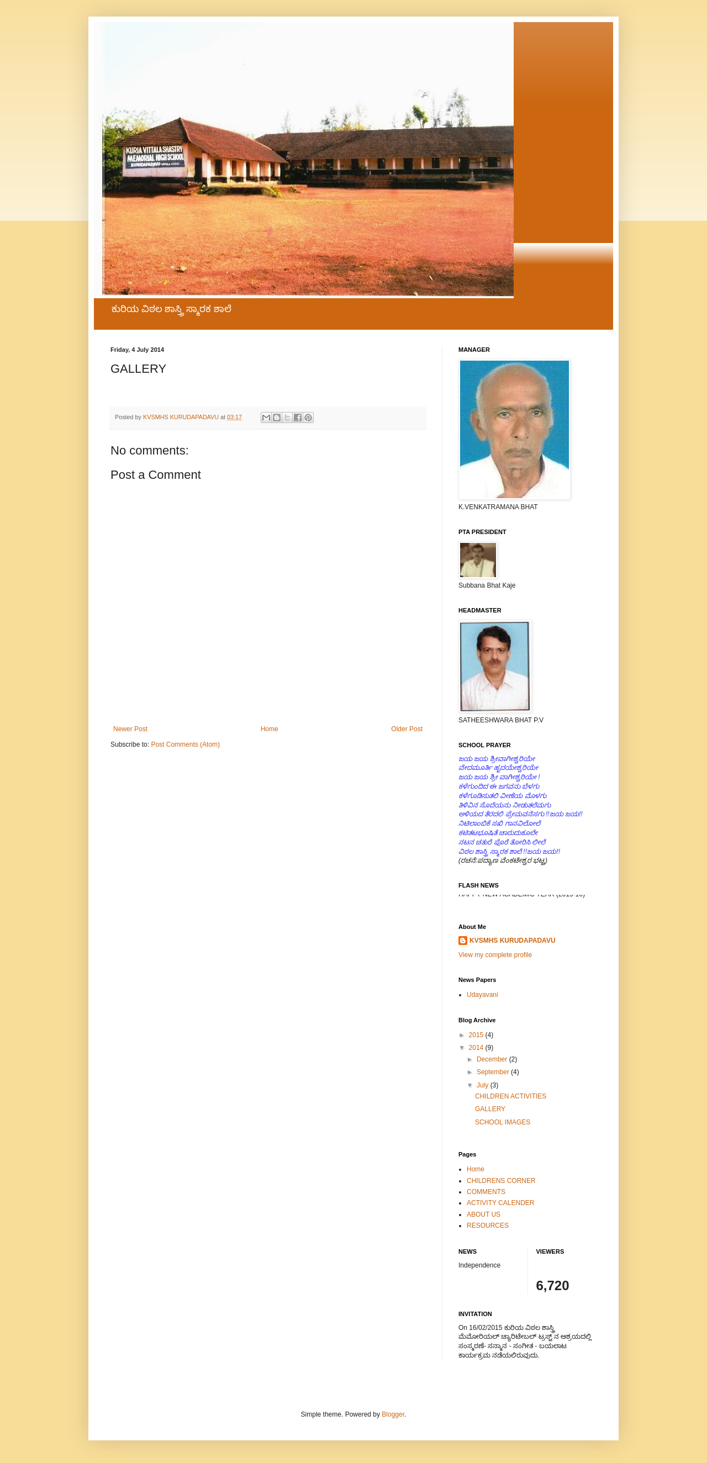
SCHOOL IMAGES (502, 1122)
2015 (477, 1035)
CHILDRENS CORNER (501, 1181)
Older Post (407, 729)
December (493, 1059)
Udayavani (482, 995)
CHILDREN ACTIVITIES (510, 1096)
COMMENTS (486, 1192)
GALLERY (490, 1109)
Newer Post (130, 729)
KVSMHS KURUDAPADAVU (512, 940)
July (483, 1085)
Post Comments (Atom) (185, 744)
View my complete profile (495, 955)
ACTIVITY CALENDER (500, 1203)
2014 (477, 1048)
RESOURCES (488, 1225)
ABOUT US (483, 1214)
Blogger (393, 1414)
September (494, 1072)
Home (269, 729)
